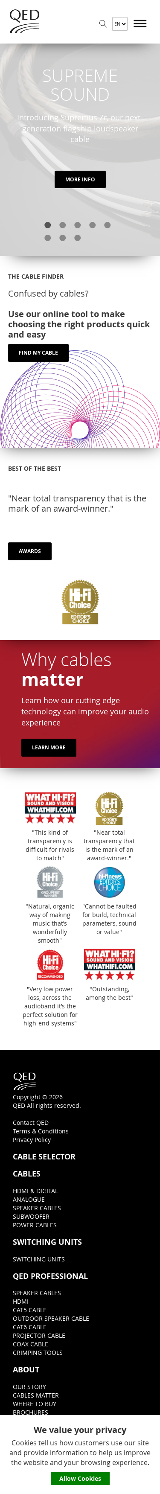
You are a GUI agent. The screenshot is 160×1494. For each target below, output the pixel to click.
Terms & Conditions (41, 1131)
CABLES (27, 1174)
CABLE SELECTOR (44, 1157)
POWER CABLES (35, 1225)
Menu (140, 24)
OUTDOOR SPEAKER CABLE (51, 1318)
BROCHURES (30, 1412)
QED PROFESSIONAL (50, 1276)
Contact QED (31, 1122)
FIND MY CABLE (38, 352)
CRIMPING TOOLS (38, 1352)
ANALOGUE (29, 1199)
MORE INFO (80, 179)
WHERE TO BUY (34, 1404)
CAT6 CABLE (30, 1327)
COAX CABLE (30, 1344)
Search (103, 24)
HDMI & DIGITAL (35, 1191)
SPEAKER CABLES (37, 1208)
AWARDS (30, 551)
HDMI (21, 1301)
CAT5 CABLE (30, 1310)
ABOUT (26, 1370)
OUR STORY (29, 1387)
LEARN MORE (49, 747)
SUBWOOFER (31, 1216)
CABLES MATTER (36, 1395)
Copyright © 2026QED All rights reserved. (47, 1091)
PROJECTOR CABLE (39, 1335)
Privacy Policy (32, 1140)
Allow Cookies (80, 1478)
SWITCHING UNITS (47, 1242)
